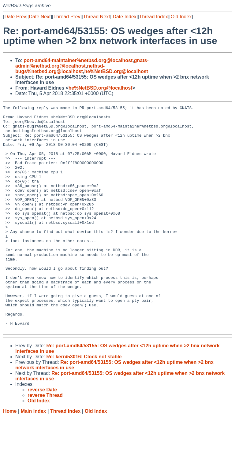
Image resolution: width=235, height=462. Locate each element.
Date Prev (15, 16)
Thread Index (153, 16)
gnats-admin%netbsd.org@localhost (82, 63)
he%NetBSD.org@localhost (116, 71)
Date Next (39, 16)
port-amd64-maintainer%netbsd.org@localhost (78, 60)
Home (10, 456)
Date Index (124, 16)
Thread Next (96, 16)
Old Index (181, 16)
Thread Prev (67, 16)
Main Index (33, 456)
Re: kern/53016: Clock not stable (83, 401)
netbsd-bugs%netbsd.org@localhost (60, 68)
